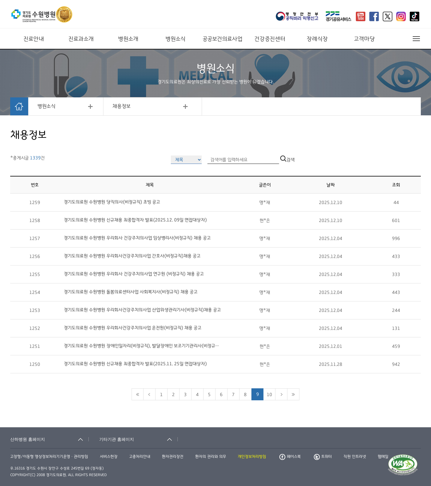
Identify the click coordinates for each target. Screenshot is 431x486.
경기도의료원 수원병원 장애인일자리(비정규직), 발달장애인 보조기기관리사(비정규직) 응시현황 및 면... (143, 345)
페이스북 (290, 457)
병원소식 (175, 39)
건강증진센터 (269, 39)
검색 (287, 159)
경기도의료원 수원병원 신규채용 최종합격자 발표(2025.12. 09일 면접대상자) (135, 220)
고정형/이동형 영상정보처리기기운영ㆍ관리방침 (49, 457)
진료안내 (33, 39)
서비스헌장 (108, 457)
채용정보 (121, 106)
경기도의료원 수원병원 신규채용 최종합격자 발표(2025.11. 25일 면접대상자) (135, 363)
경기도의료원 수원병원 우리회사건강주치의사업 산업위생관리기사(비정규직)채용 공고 (142, 309)
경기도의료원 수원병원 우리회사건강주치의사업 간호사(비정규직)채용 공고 (132, 255)
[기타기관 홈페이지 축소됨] (138, 439)
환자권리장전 (172, 457)
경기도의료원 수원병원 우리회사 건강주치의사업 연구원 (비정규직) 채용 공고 (134, 273)
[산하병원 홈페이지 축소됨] (49, 439)
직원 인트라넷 (354, 457)
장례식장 (317, 39)
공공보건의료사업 (222, 39)
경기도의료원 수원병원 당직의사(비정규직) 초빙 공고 (112, 202)
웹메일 (383, 457)
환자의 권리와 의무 (210, 457)
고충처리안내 (139, 457)
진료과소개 (81, 39)
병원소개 (128, 39)
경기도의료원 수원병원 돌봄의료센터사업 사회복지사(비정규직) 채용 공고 (131, 291)
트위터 (323, 457)
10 (269, 394)
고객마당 (364, 39)
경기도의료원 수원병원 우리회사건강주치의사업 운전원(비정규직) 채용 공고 (132, 327)
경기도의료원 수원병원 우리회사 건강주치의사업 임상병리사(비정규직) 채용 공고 (137, 238)
